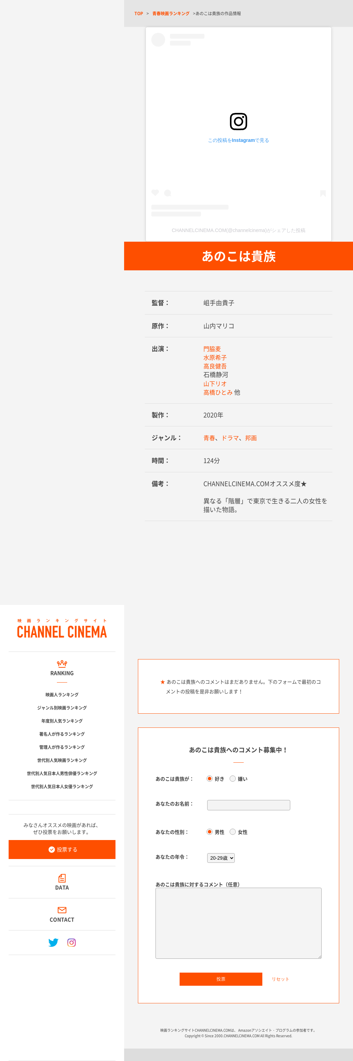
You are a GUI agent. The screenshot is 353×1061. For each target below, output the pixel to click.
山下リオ (215, 383)
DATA (62, 887)
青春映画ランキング (171, 13)
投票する (67, 849)
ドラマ (231, 437)
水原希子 (215, 357)
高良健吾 (215, 365)
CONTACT (62, 919)
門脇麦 (212, 348)
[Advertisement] (62, 1005)
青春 (209, 437)
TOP (138, 13)
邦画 (253, 437)
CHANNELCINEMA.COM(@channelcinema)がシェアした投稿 (238, 230)
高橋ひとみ (218, 392)
